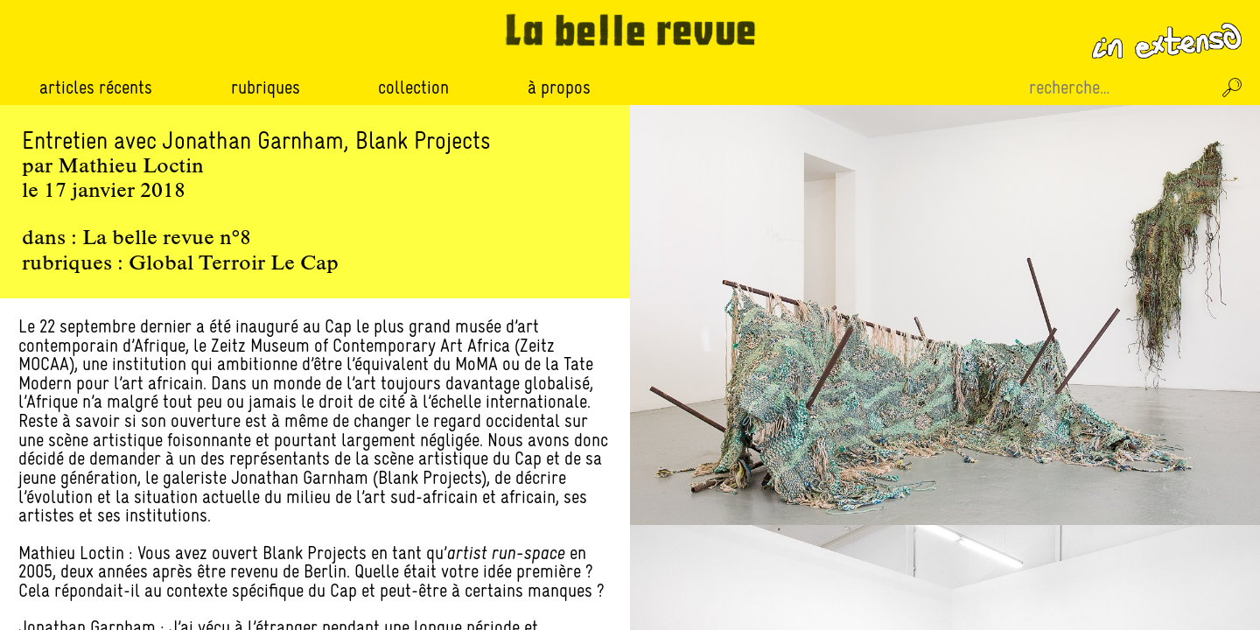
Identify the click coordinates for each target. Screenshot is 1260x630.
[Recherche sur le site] (1118, 87)
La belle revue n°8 (166, 238)
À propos (559, 87)
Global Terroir (197, 264)
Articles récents (95, 87)
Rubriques (265, 87)
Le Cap (304, 264)
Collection (413, 87)
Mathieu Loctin (131, 167)
